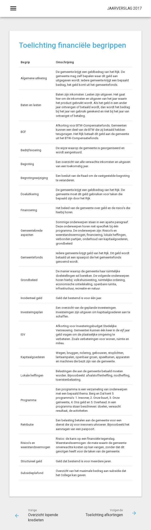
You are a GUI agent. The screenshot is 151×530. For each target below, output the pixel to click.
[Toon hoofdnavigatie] (13, 8)
